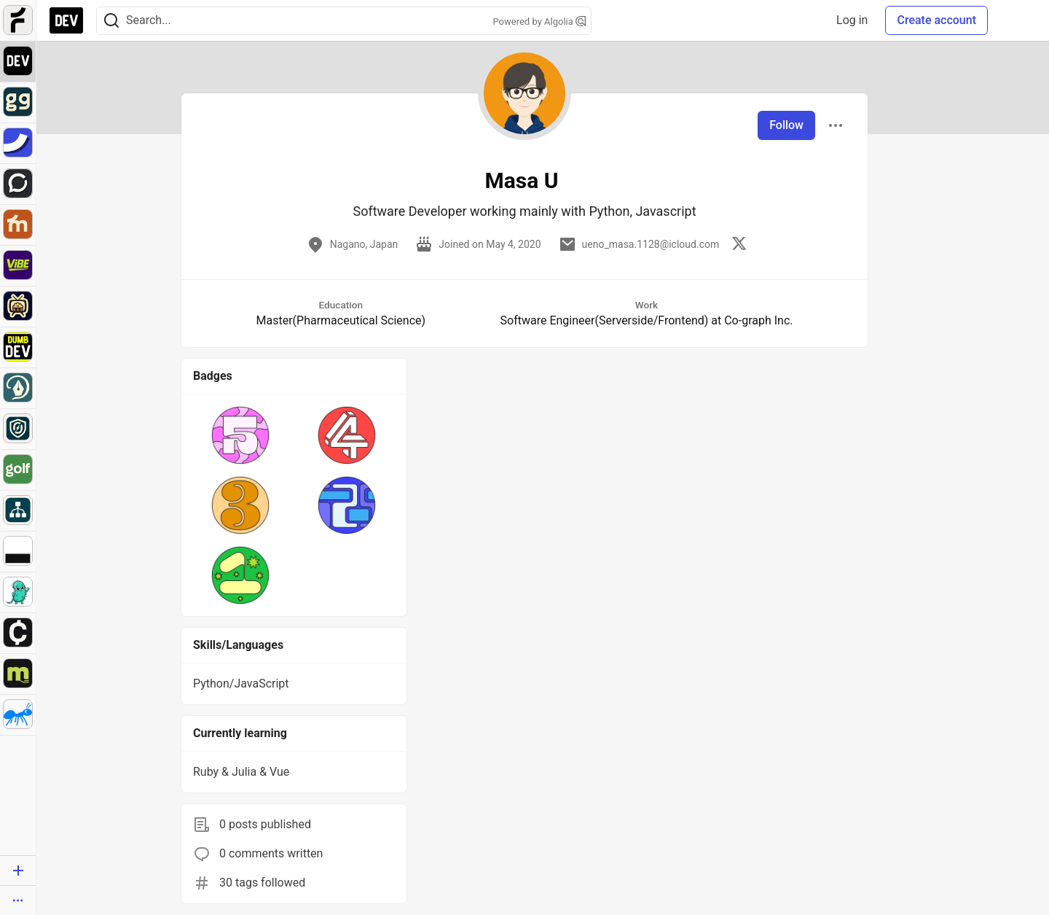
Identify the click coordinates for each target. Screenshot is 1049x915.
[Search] (111, 20)
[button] (240, 435)
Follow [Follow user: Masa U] (786, 125)
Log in (852, 20)
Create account (936, 20)
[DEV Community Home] (66, 20)
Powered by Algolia (539, 21)
